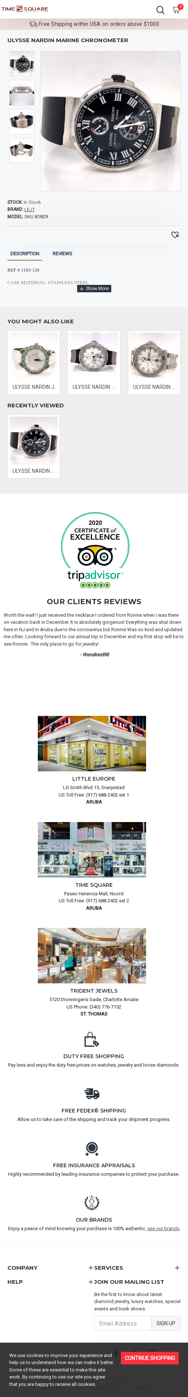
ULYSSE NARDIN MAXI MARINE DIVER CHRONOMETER (95, 387)
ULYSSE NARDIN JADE (35, 387)
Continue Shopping (150, 1358)
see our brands (163, 1228)
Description (24, 253)
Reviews (62, 253)
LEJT (29, 209)
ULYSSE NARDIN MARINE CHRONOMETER (35, 471)
